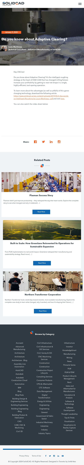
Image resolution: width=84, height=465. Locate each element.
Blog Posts (19, 395)
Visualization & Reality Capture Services (69, 427)
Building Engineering (19, 405)
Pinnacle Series (69, 365)
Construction (44, 363)
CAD (19, 421)
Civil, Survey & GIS (44, 353)
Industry (44, 430)
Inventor (69, 347)
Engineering (44, 405)
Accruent (19, 343)
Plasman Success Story (41, 195)
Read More (41, 212)
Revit (69, 382)
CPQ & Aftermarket (44, 384)
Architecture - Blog (19, 360)
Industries (44, 426)
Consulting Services (44, 377)
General (44, 412)
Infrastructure (69, 343)
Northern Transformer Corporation (43, 295)
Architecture (19, 353)
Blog (19, 391)
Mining (69, 358)
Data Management (44, 391)
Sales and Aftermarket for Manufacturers (69, 388)
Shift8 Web (72, 462)
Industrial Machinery (44, 422)
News (69, 361)
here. (63, 99)
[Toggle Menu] (80, 5)
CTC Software (44, 388)
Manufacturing (69, 354)
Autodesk (19, 374)
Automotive (19, 384)
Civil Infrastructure (44, 343)
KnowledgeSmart (69, 350)
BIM (19, 388)
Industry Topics (44, 433)
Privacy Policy (24, 456)
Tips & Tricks (69, 418)
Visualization (69, 421)
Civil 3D (19, 431)
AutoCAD (19, 370)
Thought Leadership (69, 414)
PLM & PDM (69, 372)
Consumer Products (44, 380)
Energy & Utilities (44, 401)
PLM (69, 369)
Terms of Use (36, 456)
